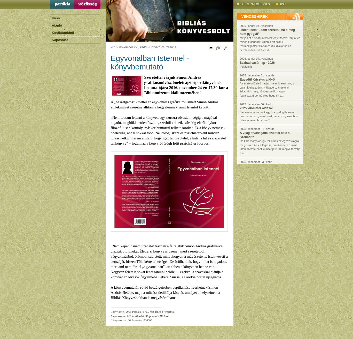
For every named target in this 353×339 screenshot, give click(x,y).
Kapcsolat (60, 40)
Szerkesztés (260, 4)
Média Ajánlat (135, 316)
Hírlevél (164, 316)
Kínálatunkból (63, 33)
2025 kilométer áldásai (256, 108)
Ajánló (57, 25)
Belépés (243, 4)
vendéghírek (254, 16)
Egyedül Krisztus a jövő (257, 79)
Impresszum (118, 316)
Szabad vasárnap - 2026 (257, 63)
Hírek (56, 18)
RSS (280, 4)
